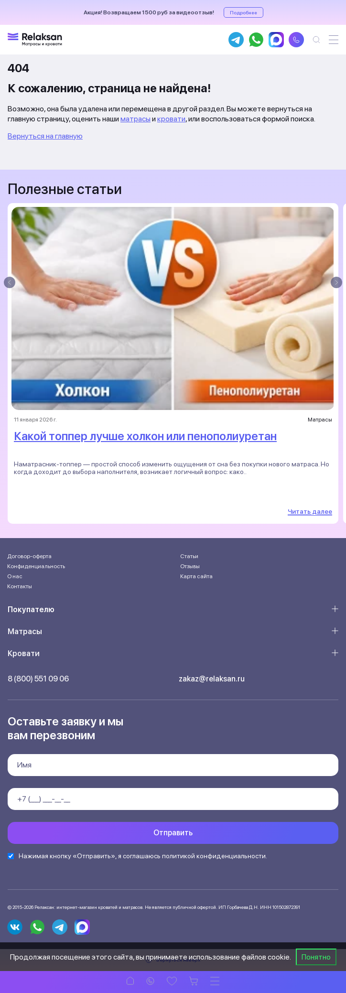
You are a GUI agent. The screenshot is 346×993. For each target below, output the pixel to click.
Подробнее (243, 12)
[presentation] (9, 282)
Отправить (173, 832)
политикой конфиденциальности (214, 856)
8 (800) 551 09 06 (38, 678)
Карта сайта (196, 576)
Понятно (316, 956)
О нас (14, 576)
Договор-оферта (29, 556)
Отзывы (190, 566)
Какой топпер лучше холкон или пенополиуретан (145, 436)
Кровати (24, 653)
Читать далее (310, 511)
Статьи (189, 556)
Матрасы (25, 631)
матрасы (135, 118)
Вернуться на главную (45, 135)
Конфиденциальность (36, 566)
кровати (171, 118)
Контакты (19, 586)
